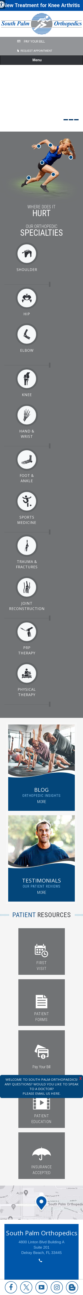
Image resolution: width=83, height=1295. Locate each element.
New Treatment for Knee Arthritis (41, 5)
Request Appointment (36, 50)
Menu (40, 60)
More (41, 801)
